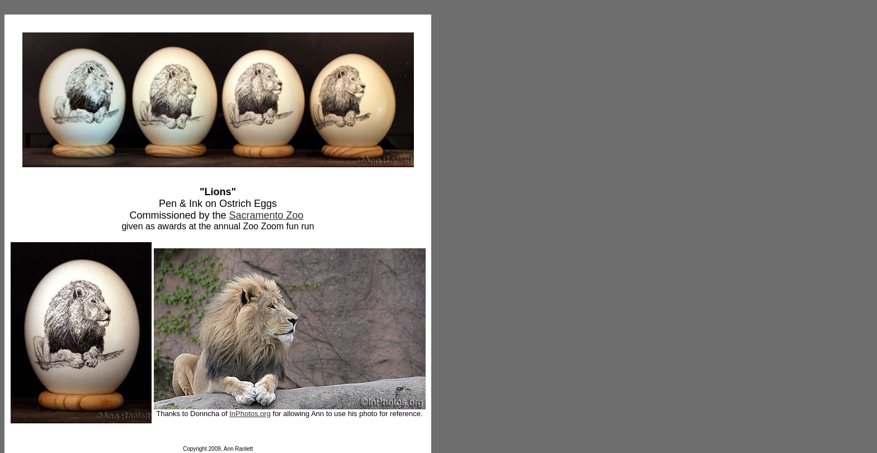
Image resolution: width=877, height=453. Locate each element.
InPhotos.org (250, 413)
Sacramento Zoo (266, 215)
